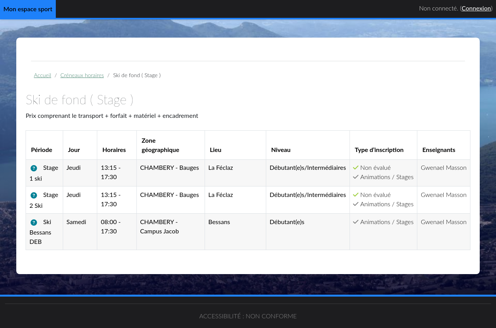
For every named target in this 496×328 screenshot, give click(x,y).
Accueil (46, 75)
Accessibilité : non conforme (248, 315)
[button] (39, 168)
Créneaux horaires (86, 75)
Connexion (476, 8)
